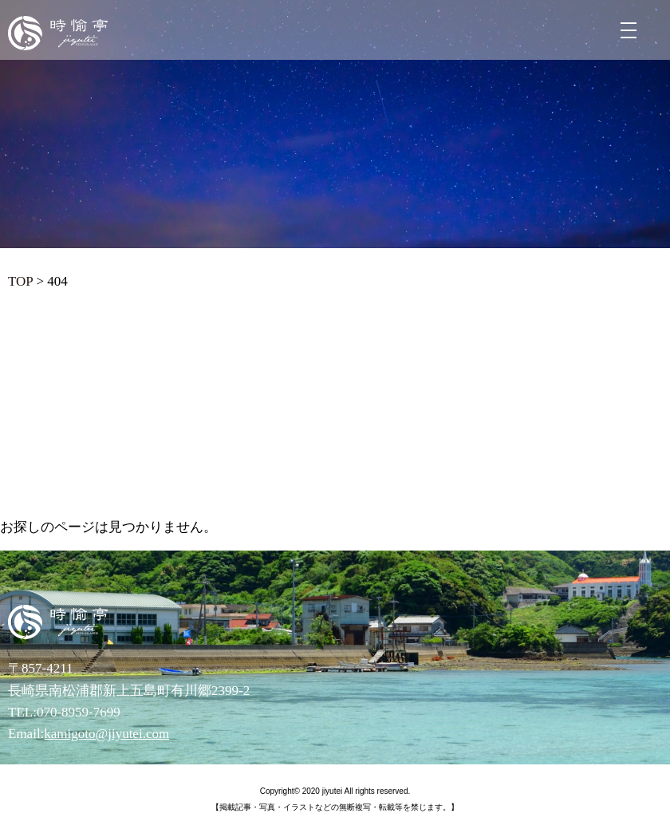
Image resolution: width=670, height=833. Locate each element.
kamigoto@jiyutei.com (106, 733)
